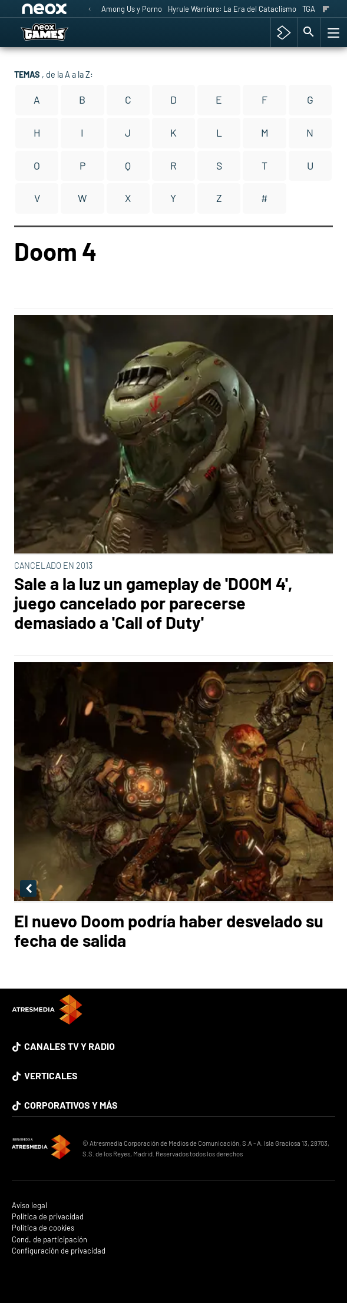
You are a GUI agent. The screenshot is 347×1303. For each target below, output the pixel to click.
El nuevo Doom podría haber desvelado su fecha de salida (168, 930)
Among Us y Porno (131, 9)
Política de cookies (43, 1228)
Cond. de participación (49, 1239)
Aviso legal (29, 1205)
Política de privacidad (48, 1216)
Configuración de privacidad (58, 1250)
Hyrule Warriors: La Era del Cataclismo (232, 9)
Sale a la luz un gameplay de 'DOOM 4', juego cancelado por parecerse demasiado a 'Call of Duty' (153, 602)
